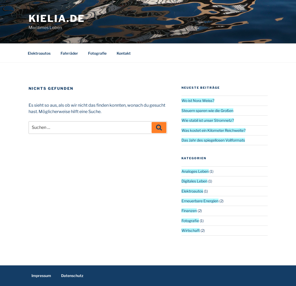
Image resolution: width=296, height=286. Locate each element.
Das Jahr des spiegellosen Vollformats (213, 140)
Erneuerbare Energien (199, 201)
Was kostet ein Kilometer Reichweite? (213, 130)
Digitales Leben (194, 181)
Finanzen (189, 210)
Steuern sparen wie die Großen (207, 110)
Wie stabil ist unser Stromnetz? (207, 120)
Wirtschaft (190, 230)
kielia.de (57, 18)
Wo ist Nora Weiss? (197, 100)
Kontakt (124, 53)
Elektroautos (39, 53)
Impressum (41, 275)
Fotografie (97, 53)
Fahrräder (69, 53)
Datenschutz (72, 275)
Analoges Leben (195, 171)
